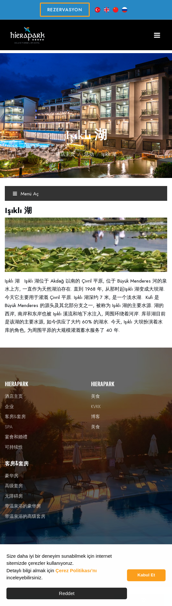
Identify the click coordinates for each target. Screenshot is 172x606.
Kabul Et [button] (146, 575)
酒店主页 (65, 154)
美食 (95, 396)
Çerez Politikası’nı (76, 570)
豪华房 (11, 475)
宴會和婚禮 (16, 437)
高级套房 (14, 485)
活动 (89, 154)
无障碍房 (14, 496)
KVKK (96, 406)
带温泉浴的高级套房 (25, 516)
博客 (95, 416)
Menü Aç (26, 193)
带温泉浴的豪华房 (23, 506)
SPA (9, 427)
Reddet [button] (66, 593)
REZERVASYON (64, 9)
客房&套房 (15, 416)
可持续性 (14, 447)
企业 (9, 406)
